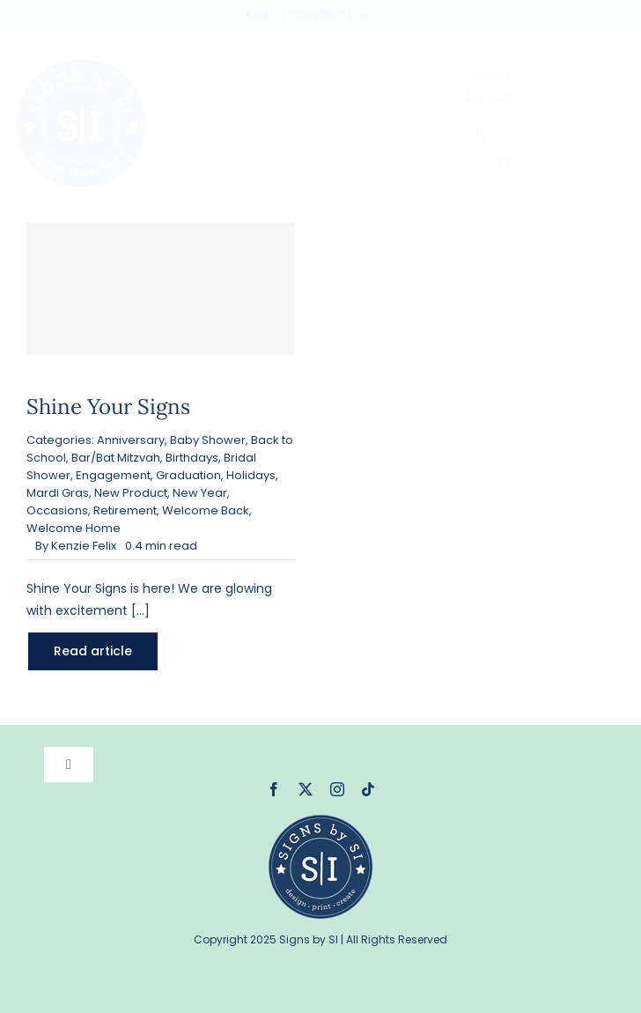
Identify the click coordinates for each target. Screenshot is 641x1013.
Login (487, 75)
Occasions (57, 510)
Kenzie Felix (83, 545)
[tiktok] (368, 789)
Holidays (251, 475)
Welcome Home (73, 528)
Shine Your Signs (108, 406)
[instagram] (337, 789)
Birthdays (192, 457)
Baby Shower (208, 440)
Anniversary (131, 440)
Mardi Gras (57, 492)
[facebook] (274, 789)
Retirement (125, 510)
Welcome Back (205, 510)
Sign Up (487, 97)
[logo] (81, 64)
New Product (130, 492)
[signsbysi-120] (320, 820)
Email (378, 14)
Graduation (188, 475)
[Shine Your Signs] (160, 289)
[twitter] (305, 789)
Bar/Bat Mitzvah (115, 457)
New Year (200, 492)
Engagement (113, 475)
